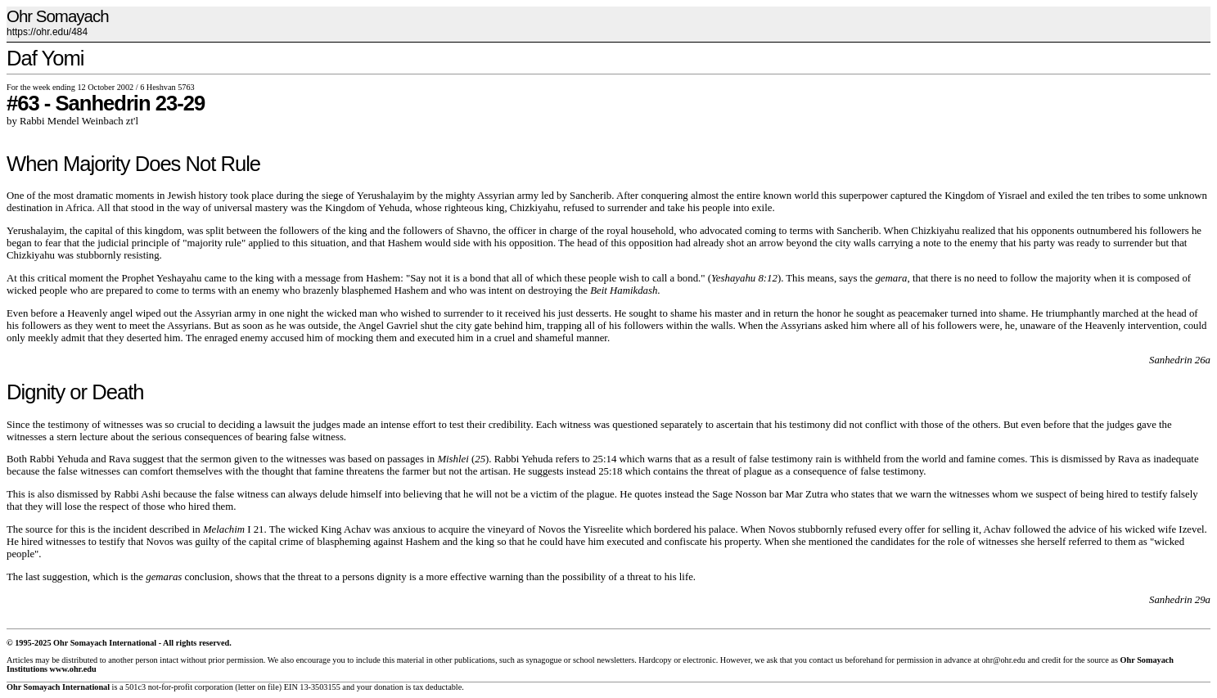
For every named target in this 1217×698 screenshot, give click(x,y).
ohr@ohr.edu (1003, 659)
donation (388, 686)
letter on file (258, 686)
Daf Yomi (45, 58)
